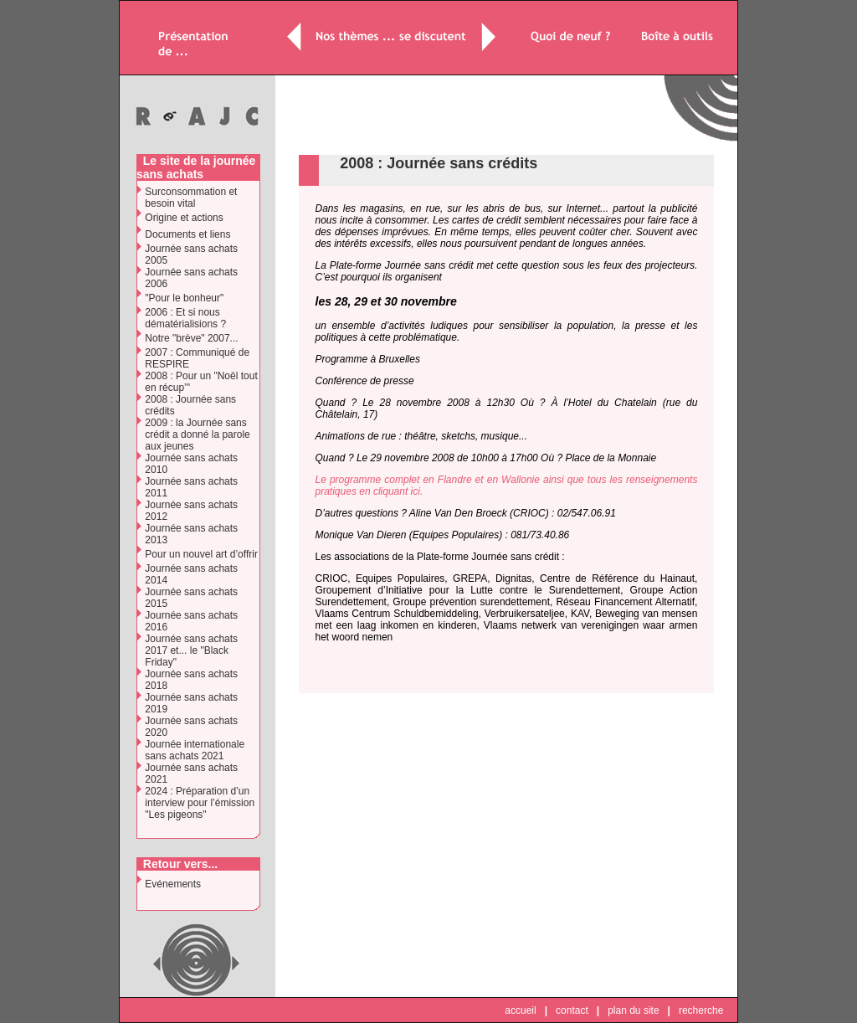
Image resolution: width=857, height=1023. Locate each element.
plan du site (633, 1010)
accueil (520, 1010)
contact (572, 1010)
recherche (701, 1010)
